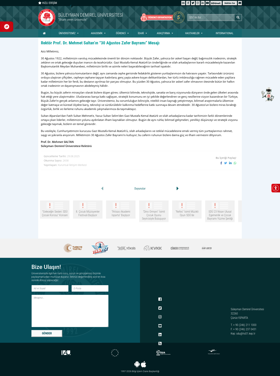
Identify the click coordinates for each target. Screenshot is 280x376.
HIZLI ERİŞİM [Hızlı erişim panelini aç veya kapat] (47, 3)
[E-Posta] (90, 288)
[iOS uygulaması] (143, 364)
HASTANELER (192, 33)
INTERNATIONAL (224, 33)
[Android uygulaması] (137, 364)
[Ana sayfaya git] (89, 17)
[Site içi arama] (211, 17)
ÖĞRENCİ (121, 33)
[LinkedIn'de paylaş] (231, 163)
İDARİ (141, 33)
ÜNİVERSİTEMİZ (67, 33)
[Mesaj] (70, 311)
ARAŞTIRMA (163, 33)
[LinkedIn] (202, 3)
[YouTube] (207, 3)
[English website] (183, 3)
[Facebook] (188, 3)
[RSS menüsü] (160, 344)
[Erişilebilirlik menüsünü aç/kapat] (275, 188)
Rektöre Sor (229, 3)
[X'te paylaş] (226, 163)
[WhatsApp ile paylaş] (235, 163)
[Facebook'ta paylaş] (222, 163)
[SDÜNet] (216, 3)
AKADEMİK (96, 33)
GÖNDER (47, 333)
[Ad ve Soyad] (50, 288)
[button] (240, 3)
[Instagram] (198, 3)
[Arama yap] (238, 17)
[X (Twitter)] (193, 3)
